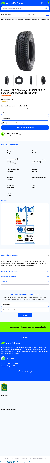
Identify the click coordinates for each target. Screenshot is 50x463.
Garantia (4, 282)
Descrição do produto (9, 255)
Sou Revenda (32, 15)
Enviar (25, 315)
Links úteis (25, 337)
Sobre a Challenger (8, 277)
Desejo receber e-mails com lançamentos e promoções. (20, 123)
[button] (47, 51)
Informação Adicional (9, 271)
